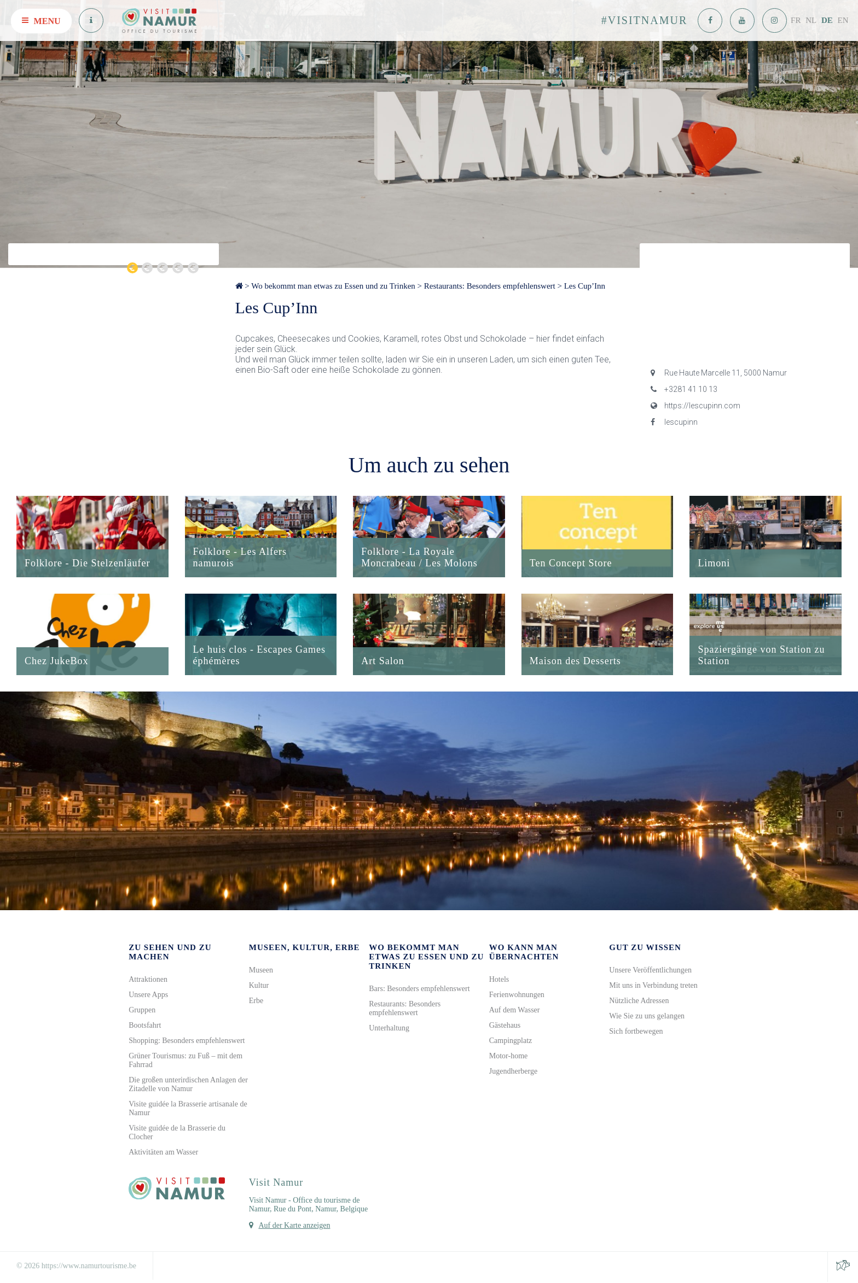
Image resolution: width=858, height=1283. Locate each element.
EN (843, 20)
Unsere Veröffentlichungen (650, 971)
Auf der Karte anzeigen (294, 1226)
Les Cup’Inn (584, 286)
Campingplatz (510, 1042)
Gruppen (142, 1011)
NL (810, 20)
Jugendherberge (513, 1072)
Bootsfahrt (145, 1026)
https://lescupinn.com (695, 405)
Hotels (499, 980)
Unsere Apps (148, 996)
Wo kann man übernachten (524, 953)
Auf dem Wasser (514, 1011)
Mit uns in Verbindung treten (653, 986)
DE (827, 20)
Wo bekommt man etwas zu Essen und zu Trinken (333, 286)
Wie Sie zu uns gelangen (647, 1017)
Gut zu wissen (645, 948)
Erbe (256, 1002)
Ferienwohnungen (516, 996)
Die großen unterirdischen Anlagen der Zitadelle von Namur (188, 1085)
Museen (261, 971)
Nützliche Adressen (639, 1002)
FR (796, 20)
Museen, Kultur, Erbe (304, 948)
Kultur (259, 986)
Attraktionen (148, 980)
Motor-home (508, 1057)
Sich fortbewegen (636, 1032)
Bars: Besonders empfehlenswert (419, 990)
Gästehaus (505, 1026)
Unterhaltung (389, 1029)
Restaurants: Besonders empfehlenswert (489, 286)
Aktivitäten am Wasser (163, 1153)
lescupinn (674, 422)
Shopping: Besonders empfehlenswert (187, 1042)
